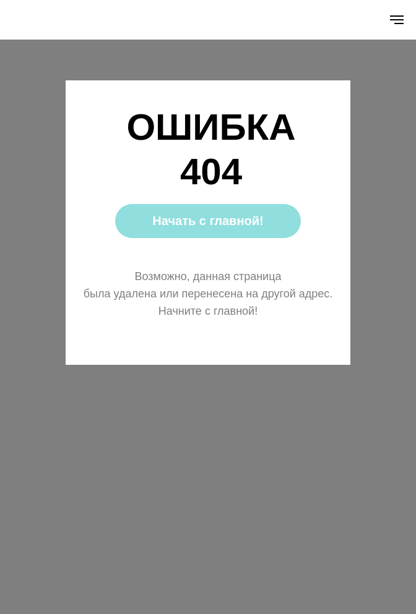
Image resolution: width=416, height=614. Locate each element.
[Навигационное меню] (397, 19)
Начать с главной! (207, 221)
